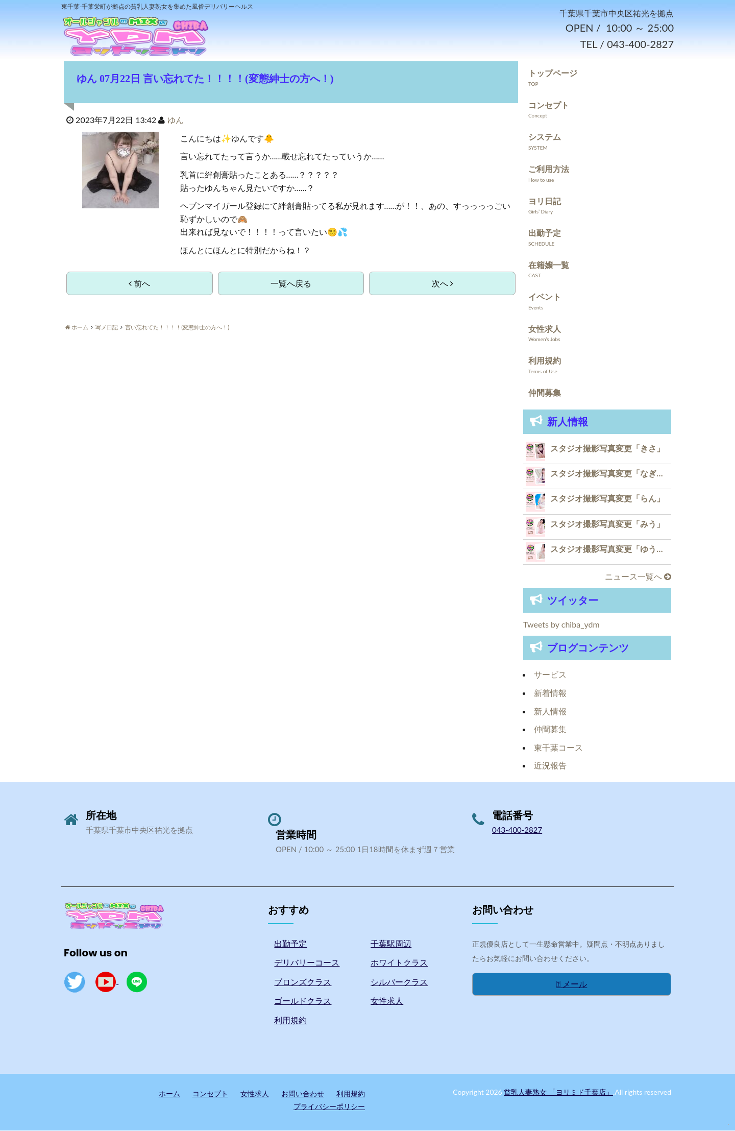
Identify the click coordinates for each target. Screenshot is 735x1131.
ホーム (169, 1094)
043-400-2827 (517, 830)
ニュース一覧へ (638, 577)
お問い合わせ (302, 1094)
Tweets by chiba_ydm (561, 625)
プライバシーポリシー (329, 1107)
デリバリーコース (306, 963)
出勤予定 (544, 233)
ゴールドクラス (302, 1001)
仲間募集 (544, 393)
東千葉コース (558, 748)
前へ (139, 284)
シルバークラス (399, 983)
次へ (442, 284)
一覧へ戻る (291, 284)
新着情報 (550, 694)
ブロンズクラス (302, 983)
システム (544, 137)
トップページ (552, 74)
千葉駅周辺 (391, 944)
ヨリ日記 (544, 201)
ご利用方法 (548, 170)
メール (571, 985)
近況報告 (550, 766)
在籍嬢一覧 (548, 265)
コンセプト (548, 105)
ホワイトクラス (399, 963)
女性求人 (544, 329)
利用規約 (544, 361)
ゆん (175, 121)
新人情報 (550, 711)
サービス (550, 675)
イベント (544, 297)
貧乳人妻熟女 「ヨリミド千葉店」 (558, 1092)
